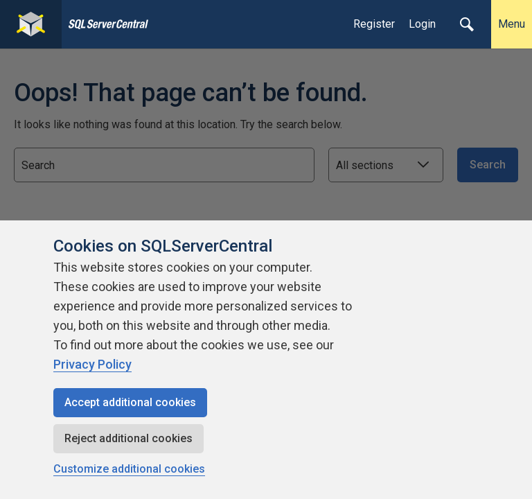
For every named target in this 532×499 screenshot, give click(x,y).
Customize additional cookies (129, 468)
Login (422, 23)
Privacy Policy (92, 364)
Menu (511, 23)
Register (374, 23)
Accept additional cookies (130, 402)
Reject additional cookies (128, 438)
